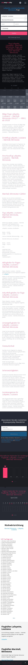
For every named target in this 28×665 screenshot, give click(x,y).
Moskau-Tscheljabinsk (8, 602)
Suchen (14, 33)
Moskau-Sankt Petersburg (9, 541)
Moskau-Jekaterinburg (8, 560)
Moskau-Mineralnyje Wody (9, 551)
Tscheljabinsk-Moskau (8, 605)
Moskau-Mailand (7, 604)
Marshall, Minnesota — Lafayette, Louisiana (14, 529)
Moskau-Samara (7, 583)
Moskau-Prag (6, 598)
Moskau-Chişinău (7, 569)
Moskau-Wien (6, 575)
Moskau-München (7, 565)
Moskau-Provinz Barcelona (9, 595)
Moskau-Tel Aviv (7, 572)
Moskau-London (7, 577)
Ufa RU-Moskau (7, 589)
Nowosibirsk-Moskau (8, 593)
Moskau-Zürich (6, 607)
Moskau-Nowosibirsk (8, 592)
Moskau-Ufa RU (7, 578)
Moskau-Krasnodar (8, 554)
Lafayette (6, 274)
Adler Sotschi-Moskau (7, 547)
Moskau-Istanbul (7, 563)
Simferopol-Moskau (7, 545)
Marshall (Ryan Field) (7, 660)
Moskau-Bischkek (7, 609)
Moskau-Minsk (6, 587)
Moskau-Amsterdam (8, 599)
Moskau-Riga (6, 574)
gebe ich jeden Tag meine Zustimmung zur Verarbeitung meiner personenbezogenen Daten (14, 439)
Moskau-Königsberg (8, 596)
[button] (12, 481)
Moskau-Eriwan (7, 568)
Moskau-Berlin (6, 590)
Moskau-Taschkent (8, 608)
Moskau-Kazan (6, 580)
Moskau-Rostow (7, 557)
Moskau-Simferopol (7, 544)
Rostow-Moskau (7, 559)
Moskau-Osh (6, 614)
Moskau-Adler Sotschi (7, 548)
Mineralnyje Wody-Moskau (9, 553)
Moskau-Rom (6, 581)
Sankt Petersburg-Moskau (9, 542)
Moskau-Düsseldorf (8, 611)
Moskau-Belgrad (7, 612)
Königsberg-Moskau (8, 601)
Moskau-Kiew (5, 550)
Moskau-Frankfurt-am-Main (10, 571)
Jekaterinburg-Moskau (8, 562)
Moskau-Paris (6, 566)
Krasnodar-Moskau (8, 556)
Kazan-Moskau (6, 584)
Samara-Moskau (7, 586)
